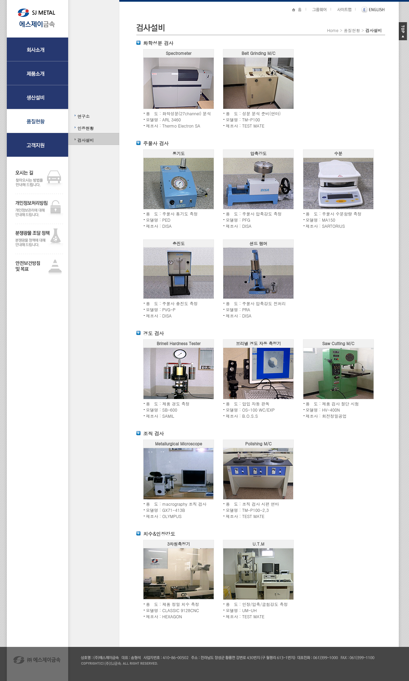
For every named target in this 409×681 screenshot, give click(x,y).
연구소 (83, 116)
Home (332, 30)
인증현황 (85, 128)
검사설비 (85, 140)
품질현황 (352, 30)
